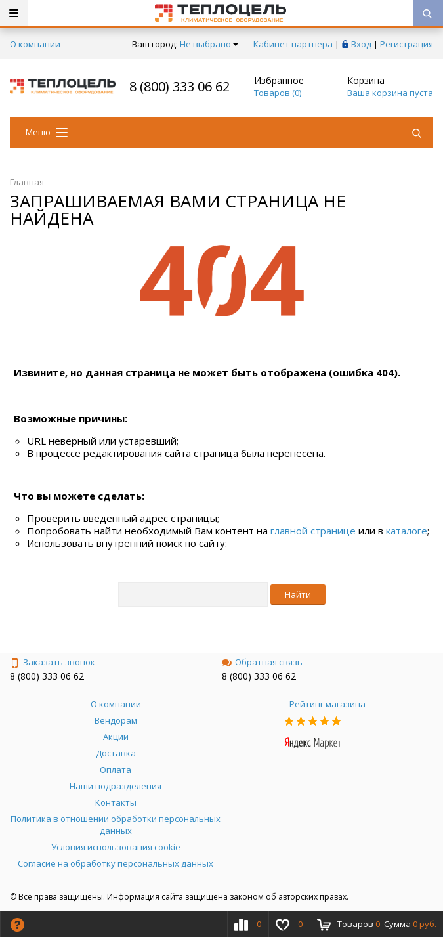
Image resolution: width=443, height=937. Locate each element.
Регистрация (406, 44)
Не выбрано (209, 44)
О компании (35, 44)
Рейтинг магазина (327, 704)
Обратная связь (262, 662)
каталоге (406, 530)
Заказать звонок (52, 662)
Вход (361, 44)
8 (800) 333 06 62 (179, 86)
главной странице (313, 530)
